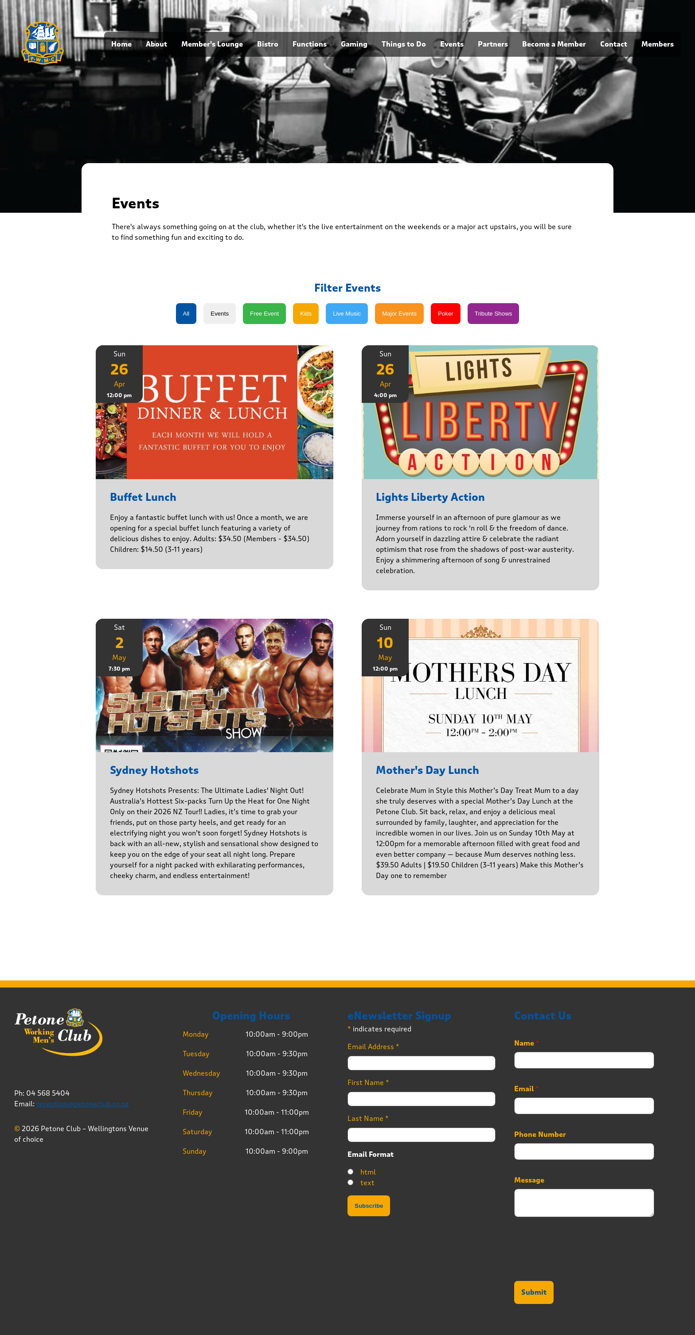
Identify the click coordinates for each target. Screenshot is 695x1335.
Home (121, 44)
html (368, 1172)
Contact (613, 44)
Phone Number (540, 1134)
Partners (493, 44)
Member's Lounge (212, 44)
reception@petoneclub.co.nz (82, 1104)
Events (452, 44)
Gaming (354, 44)
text (367, 1183)
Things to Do (404, 44)
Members (657, 44)
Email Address (373, 1046)
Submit (534, 1292)
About (156, 44)
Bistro (267, 44)
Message (529, 1180)
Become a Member (554, 44)
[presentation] (581, 1266)
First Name (368, 1082)
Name (526, 1043)
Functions (310, 44)
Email (526, 1089)
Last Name (368, 1118)
